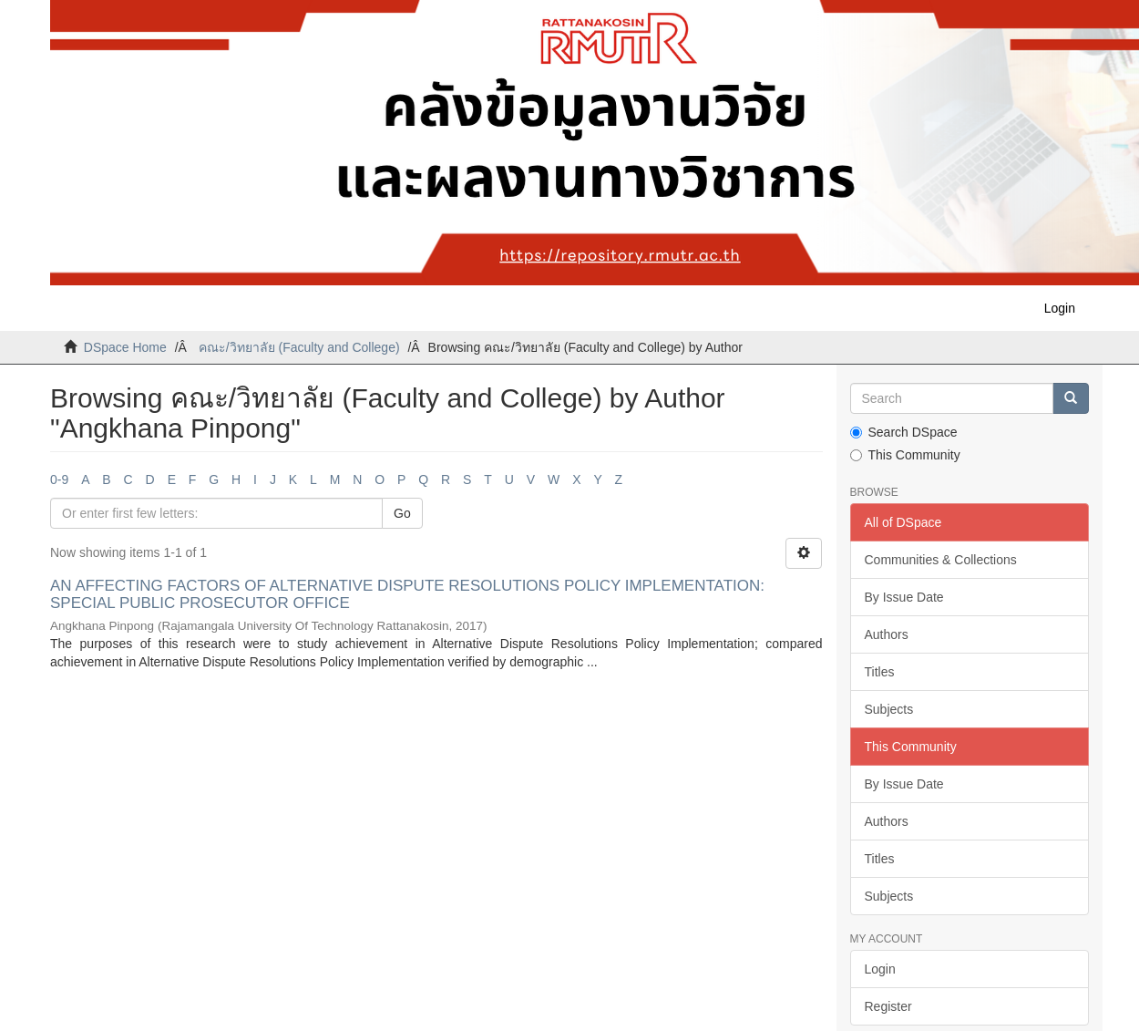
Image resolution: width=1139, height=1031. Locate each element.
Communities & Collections (941, 559)
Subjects (889, 709)
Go (402, 513)
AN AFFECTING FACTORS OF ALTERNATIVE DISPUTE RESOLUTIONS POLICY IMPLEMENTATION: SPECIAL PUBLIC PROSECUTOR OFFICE (407, 594)
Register (888, 1006)
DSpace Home (125, 347)
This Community (905, 455)
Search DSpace (904, 432)
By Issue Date (904, 597)
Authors (886, 634)
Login (880, 969)
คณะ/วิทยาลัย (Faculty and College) (299, 347)
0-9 (59, 479)
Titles (880, 672)
